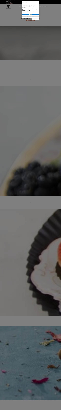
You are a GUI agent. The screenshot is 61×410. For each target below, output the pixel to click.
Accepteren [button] (30, 210)
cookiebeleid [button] (24, 203)
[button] (38, 197)
